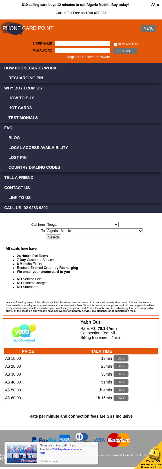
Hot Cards (20, 108)
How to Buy (21, 98)
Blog (14, 137)
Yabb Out (90, 322)
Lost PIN (17, 157)
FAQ (8, 128)
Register (73, 57)
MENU (149, 28)
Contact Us (17, 187)
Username (42, 44)
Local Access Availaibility (38, 147)
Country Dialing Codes (34, 167)
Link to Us (19, 197)
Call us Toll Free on (81, 13)
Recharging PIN (25, 78)
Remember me (126, 44)
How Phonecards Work (30, 68)
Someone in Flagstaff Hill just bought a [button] (62, 449)
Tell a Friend (19, 177)
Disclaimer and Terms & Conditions (114, 455)
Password (42, 51)
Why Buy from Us (23, 88)
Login (124, 51)
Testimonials (23, 117)
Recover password (96, 57)
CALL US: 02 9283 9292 (26, 207)
